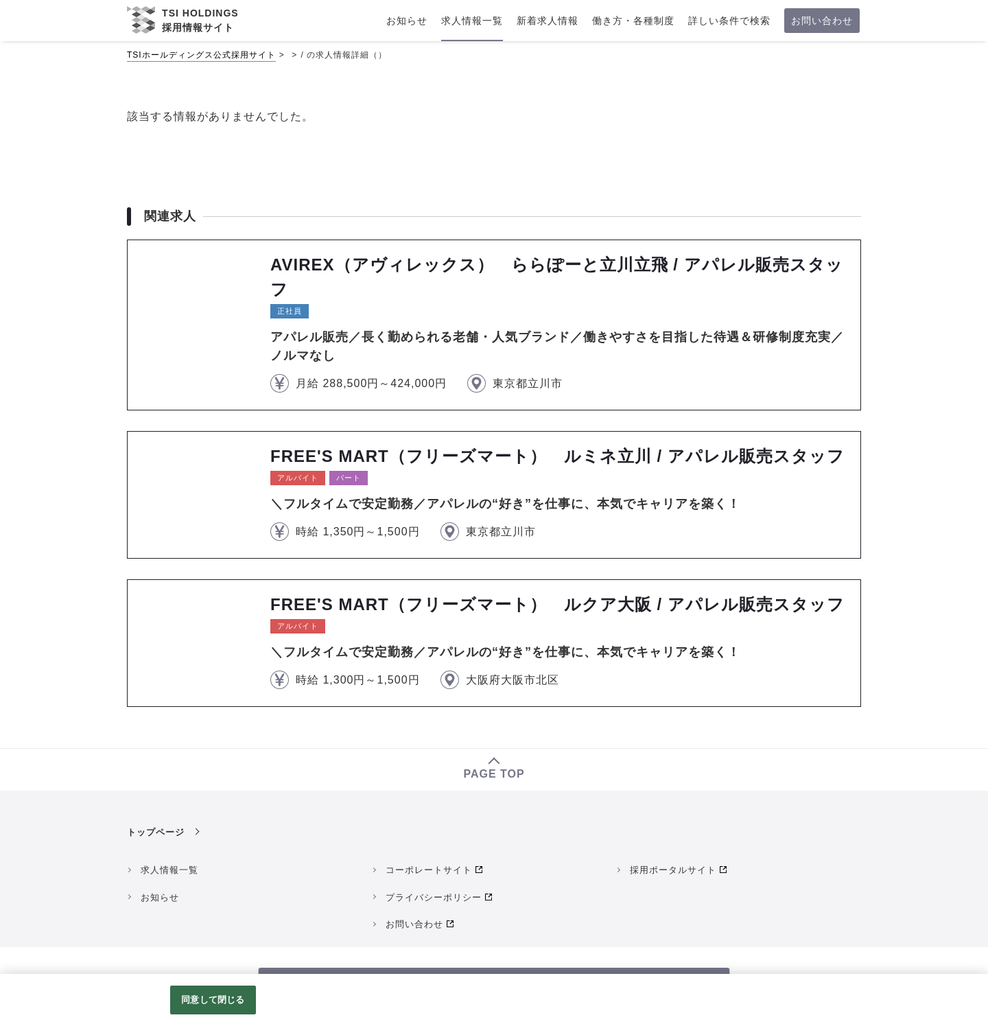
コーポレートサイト (429, 870)
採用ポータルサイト (673, 870)
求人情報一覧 (169, 870)
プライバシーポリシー (434, 897)
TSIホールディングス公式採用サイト (201, 55)
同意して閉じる (212, 1000)
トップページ (156, 832)
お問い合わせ (414, 924)
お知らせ (160, 897)
